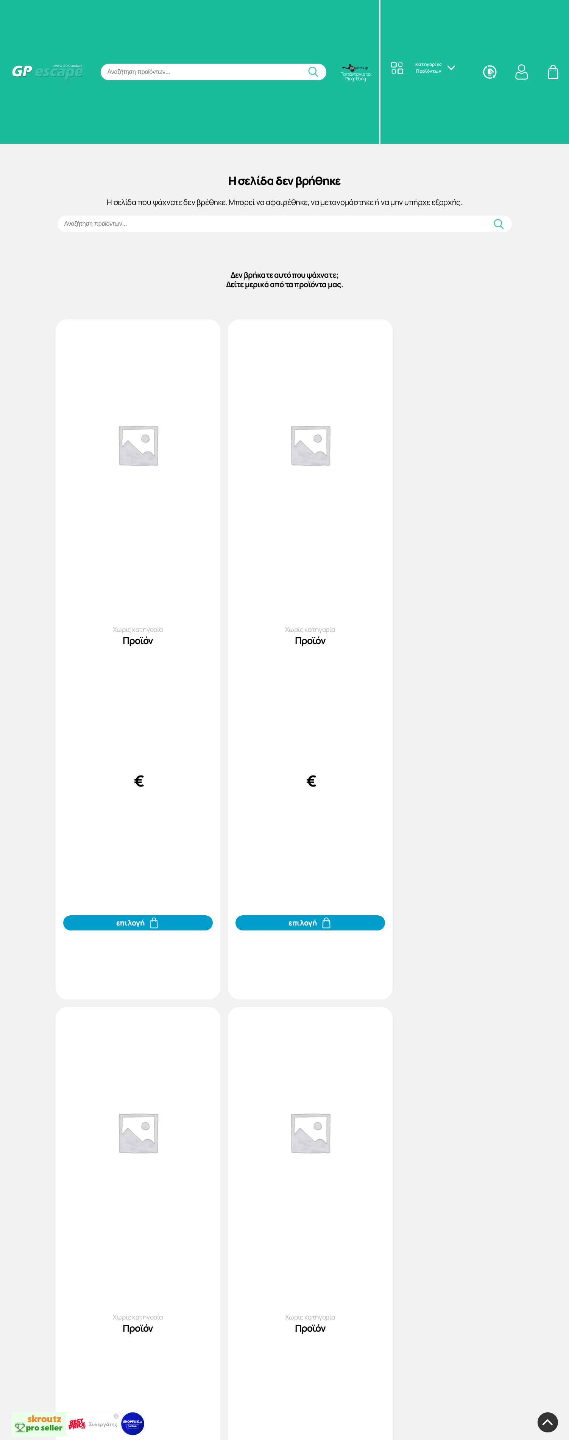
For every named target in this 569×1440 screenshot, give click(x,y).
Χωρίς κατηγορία (129, 636)
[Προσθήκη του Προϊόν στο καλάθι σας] (129, 956)
